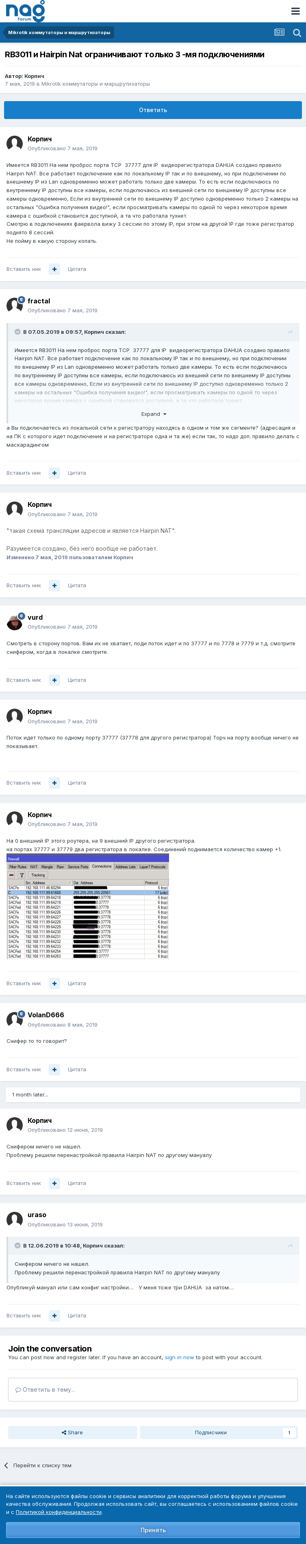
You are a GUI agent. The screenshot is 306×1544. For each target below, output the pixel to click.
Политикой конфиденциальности (59, 1512)
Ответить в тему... (45, 1389)
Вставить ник (24, 269)
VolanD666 (46, 1015)
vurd (35, 617)
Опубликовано (63, 148)
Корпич (34, 76)
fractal (39, 301)
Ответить (153, 109)
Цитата (77, 269)
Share (72, 1432)
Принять (153, 1530)
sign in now (179, 1357)
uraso (37, 1215)
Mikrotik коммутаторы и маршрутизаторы (95, 83)
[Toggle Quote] (18, 332)
